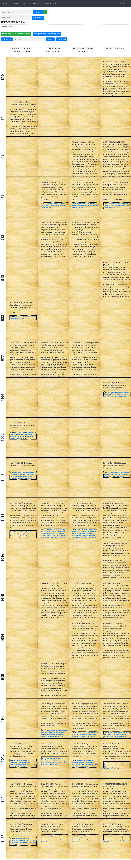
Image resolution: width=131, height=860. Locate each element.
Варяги (22, 536)
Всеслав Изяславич (117, 476)
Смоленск (31, 840)
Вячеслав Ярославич (16, 842)
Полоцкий (107, 394)
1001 (105, 396)
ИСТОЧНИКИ (15, 3)
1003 (21, 474)
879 (47, 207)
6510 (14, 434)
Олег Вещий (62, 205)
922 (20, 318)
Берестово (58, 531)
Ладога (33, 317)
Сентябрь (114, 769)
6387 (50, 207)
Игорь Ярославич (30, 842)
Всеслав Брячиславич (48, 736)
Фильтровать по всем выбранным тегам (16, 34)
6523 (25, 534)
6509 (108, 396)
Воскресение (18, 760)
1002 (11, 434)
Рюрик (43, 207)
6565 (14, 844)
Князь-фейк (30, 472)
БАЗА (4, 3)
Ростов (86, 529)
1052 (11, 766)
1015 (15, 534)
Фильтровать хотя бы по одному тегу (47, 34)
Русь (27, 532)
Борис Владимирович (79, 533)
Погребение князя (15, 762)
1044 (61, 736)
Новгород (125, 203)
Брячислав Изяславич (24, 434)
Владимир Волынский (21, 838)
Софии (33, 764)
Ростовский (61, 535)
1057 (11, 844)
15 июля (20, 534)
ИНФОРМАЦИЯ (48, 3)
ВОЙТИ (123, 3)
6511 (24, 474)
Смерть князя (7, 27)
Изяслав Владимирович (118, 396)
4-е (18, 766)
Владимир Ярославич (23, 764)
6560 (14, 766)
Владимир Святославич (17, 436)
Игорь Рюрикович (51, 205)
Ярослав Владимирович (119, 394)
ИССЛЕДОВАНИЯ (31, 3)
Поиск (38, 12)
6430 (23, 318)
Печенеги (53, 535)
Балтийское (61, 537)
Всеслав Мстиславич (24, 478)
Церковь (12, 764)
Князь (56, 203)
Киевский (111, 392)
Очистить (26, 22)
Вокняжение (49, 203)
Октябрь (22, 766)
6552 (57, 736)
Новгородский (88, 760)
